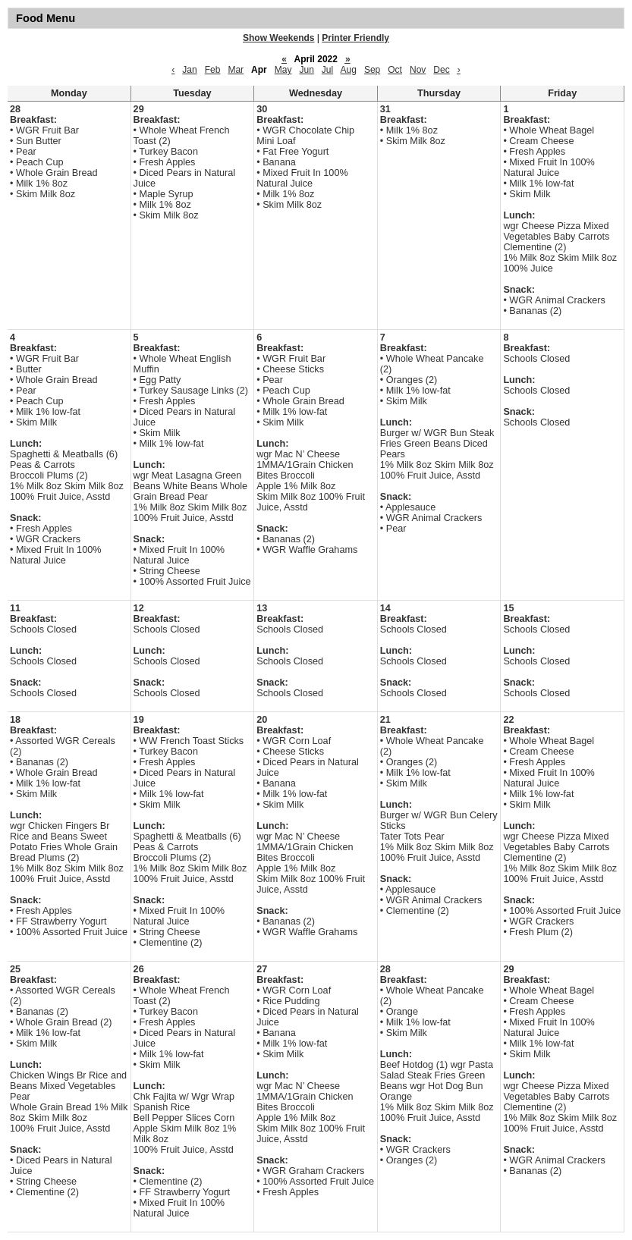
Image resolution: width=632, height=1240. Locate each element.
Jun (306, 69)
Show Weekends (278, 38)
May (283, 69)
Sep (372, 69)
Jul (327, 69)
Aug (349, 69)
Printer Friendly (355, 38)
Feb (213, 69)
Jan (189, 69)
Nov (418, 69)
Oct (395, 69)
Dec (441, 69)
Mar (236, 69)
